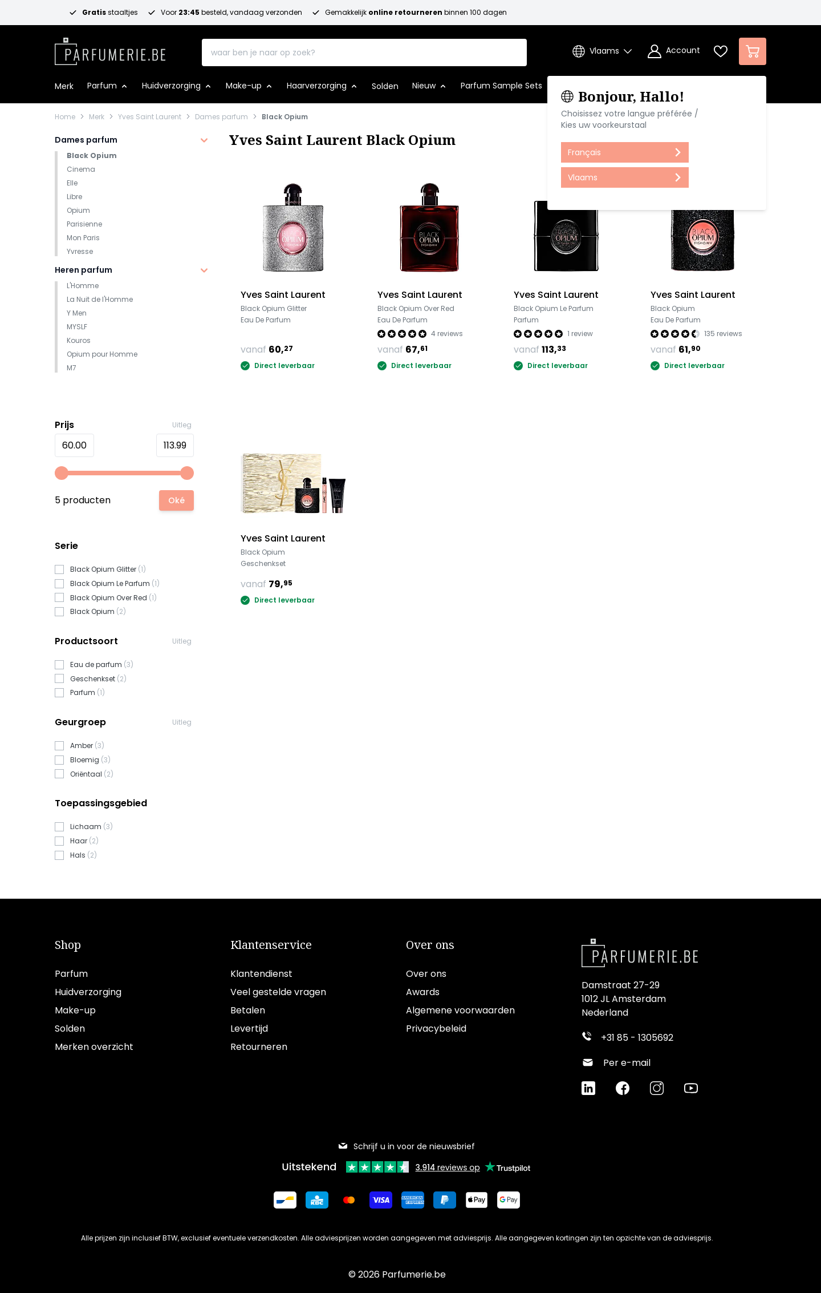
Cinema (81, 169)
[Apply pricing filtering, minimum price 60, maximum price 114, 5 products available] (176, 500)
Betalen (247, 1010)
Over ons (430, 945)
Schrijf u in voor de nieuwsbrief (406, 1146)
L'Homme (83, 285)
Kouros (79, 340)
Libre (74, 196)
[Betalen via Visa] (380, 1200)
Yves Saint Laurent (149, 117)
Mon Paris (83, 238)
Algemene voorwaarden (460, 1010)
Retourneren (258, 1046)
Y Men (77, 313)
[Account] (674, 51)
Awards (423, 992)
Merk (96, 117)
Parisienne (84, 224)
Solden (70, 1028)
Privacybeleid (436, 1028)
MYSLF (77, 327)
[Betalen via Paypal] (444, 1200)
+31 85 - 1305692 (637, 1037)
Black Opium (285, 117)
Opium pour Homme (102, 354)
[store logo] (110, 48)
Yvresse (80, 251)
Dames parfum (221, 117)
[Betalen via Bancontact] (285, 1200)
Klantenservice (271, 945)
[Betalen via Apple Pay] (476, 1200)
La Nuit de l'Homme (100, 299)
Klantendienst (261, 973)
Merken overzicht (94, 1046)
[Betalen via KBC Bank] (317, 1200)
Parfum (71, 973)
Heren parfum (83, 270)
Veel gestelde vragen (278, 992)
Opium (78, 210)
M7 (71, 368)
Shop (68, 945)
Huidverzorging (88, 992)
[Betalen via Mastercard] (349, 1200)
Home (65, 117)
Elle (72, 183)
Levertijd (249, 1028)
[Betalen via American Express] (412, 1200)
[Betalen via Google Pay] (508, 1200)
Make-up (75, 1010)
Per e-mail (627, 1062)
